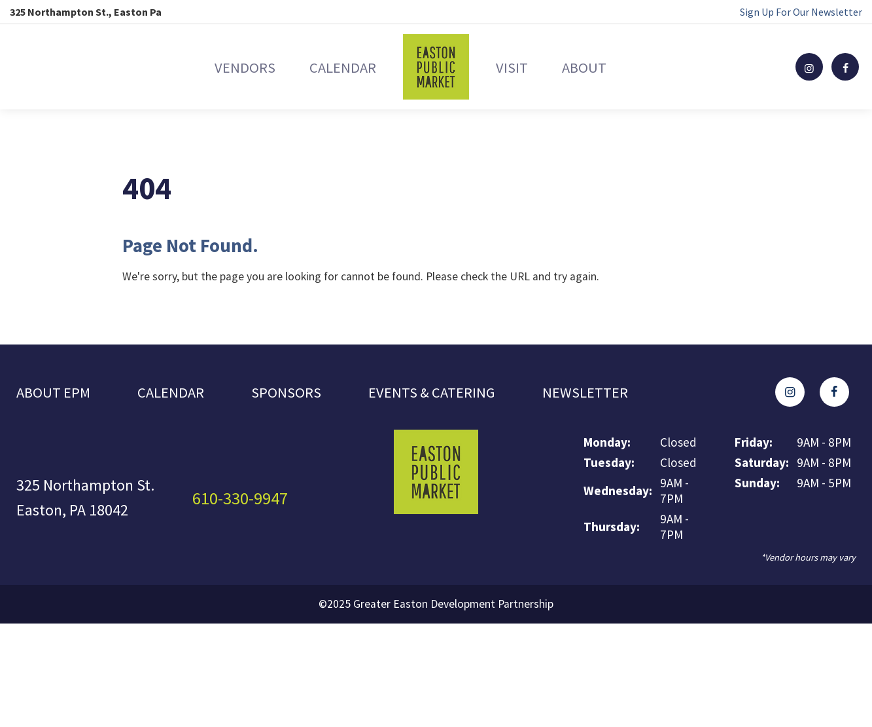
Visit (521, 66)
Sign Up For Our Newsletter (801, 11)
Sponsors (293, 394)
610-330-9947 (244, 501)
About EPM (55, 394)
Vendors (214, 66)
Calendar (332, 66)
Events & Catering (442, 394)
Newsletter (602, 394)
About (614, 66)
